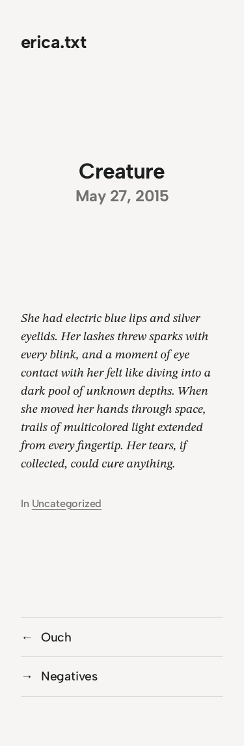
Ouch (56, 637)
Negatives (69, 676)
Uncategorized (67, 503)
